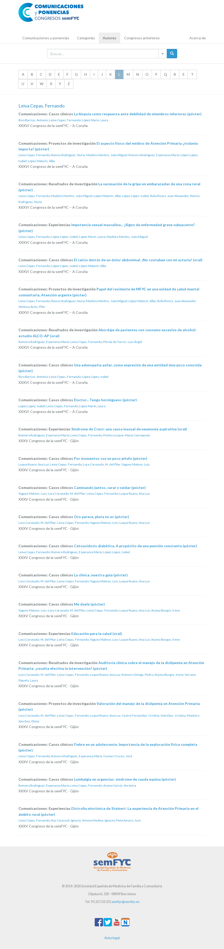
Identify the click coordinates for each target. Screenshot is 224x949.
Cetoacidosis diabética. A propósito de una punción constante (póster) (135, 546)
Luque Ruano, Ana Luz (33, 464)
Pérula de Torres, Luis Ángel (122, 342)
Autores (109, 38)
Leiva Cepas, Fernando (65, 120)
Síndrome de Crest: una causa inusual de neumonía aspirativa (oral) (129, 429)
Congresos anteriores (142, 38)
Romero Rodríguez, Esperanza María (154, 155)
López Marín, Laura (95, 120)
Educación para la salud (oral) (96, 633)
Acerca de (197, 38)
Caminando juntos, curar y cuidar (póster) (110, 487)
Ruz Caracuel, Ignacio (66, 820)
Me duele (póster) (89, 604)
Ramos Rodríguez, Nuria (68, 155)
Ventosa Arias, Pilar (31, 307)
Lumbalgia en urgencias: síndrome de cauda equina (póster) (125, 779)
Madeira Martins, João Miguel (106, 155)
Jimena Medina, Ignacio (98, 820)
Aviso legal (112, 938)
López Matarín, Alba (41, 161)
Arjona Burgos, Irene (165, 610)
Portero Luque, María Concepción (126, 435)
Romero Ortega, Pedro (137, 675)
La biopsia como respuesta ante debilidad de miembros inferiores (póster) (138, 114)
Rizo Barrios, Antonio (33, 120)
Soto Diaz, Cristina (173, 715)
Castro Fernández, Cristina (140, 715)
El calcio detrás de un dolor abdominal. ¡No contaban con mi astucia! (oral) (138, 260)
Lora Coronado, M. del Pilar (101, 464)
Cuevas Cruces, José (117, 756)
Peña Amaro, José (128, 820)
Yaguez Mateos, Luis (136, 464)
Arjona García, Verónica (119, 785)
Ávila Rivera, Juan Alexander (169, 196)
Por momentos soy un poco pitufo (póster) (110, 458)
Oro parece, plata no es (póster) (101, 516)
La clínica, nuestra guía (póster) (101, 575)
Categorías (86, 38)
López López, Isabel (135, 196)
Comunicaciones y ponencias (45, 38)
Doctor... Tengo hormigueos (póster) (105, 400)
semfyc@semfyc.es (125, 902)
